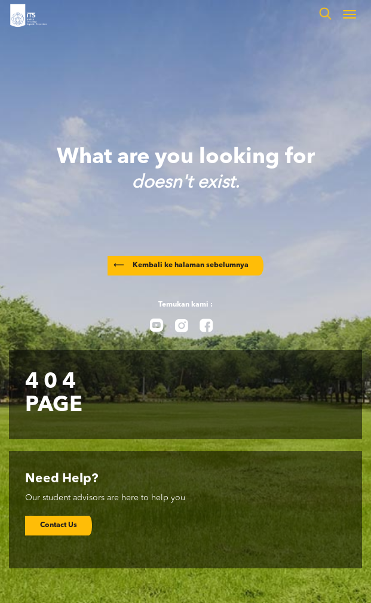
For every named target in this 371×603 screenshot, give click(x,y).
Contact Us (58, 525)
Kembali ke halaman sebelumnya (181, 265)
